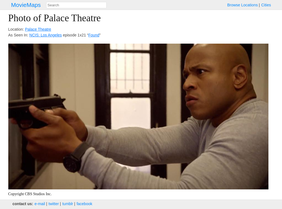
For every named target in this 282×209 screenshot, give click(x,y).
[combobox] (76, 5)
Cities (266, 5)
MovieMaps (26, 5)
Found (93, 35)
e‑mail (40, 204)
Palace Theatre (38, 29)
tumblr (67, 204)
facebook (84, 204)
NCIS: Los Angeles (45, 35)
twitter (53, 204)
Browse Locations (242, 5)
